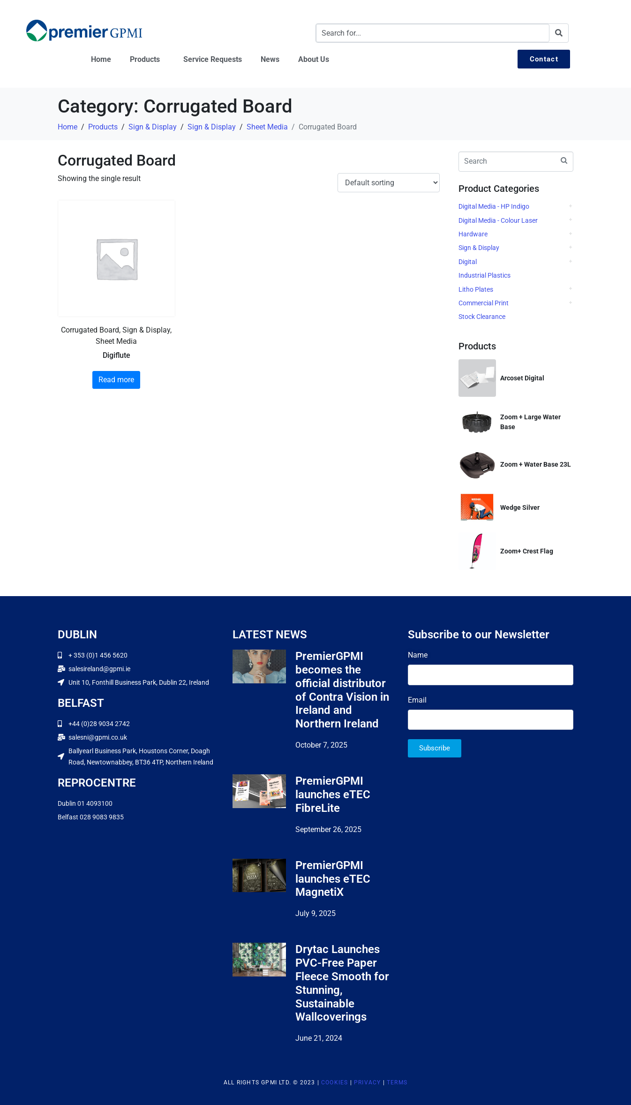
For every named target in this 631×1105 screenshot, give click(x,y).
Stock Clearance (481, 316)
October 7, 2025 (321, 745)
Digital (467, 261)
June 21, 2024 (318, 1038)
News (270, 59)
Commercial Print (483, 303)
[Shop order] (389, 182)
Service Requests (212, 59)
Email (417, 700)
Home (101, 59)
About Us (313, 59)
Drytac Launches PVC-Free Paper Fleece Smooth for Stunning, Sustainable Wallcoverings (342, 983)
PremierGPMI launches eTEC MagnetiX (332, 879)
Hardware (473, 234)
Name (418, 655)
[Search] (558, 33)
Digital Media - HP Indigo (493, 206)
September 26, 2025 (328, 829)
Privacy (367, 1082)
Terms (397, 1082)
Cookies (334, 1082)
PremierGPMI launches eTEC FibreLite (332, 794)
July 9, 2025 (315, 913)
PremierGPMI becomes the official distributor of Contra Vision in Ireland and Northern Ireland (342, 690)
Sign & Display (478, 247)
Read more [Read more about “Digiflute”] (116, 379)
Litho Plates (475, 289)
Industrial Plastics (484, 275)
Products (145, 59)
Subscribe (434, 748)
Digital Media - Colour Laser (498, 220)
